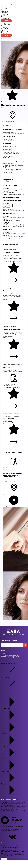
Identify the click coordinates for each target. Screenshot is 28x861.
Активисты (4, 11)
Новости (3, 15)
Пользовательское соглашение (11, 682)
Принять (4, 859)
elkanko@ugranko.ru (6, 659)
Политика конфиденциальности (11, 668)
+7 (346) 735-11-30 (5, 653)
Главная (2, 38)
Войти (6, 20)
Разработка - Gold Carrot (8, 850)
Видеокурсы (5, 18)
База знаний (5, 17)
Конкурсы (4, 8)
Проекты (4, 12)
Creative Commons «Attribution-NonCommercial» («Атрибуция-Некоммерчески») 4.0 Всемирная (11, 847)
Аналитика (4, 14)
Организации (5, 10)
